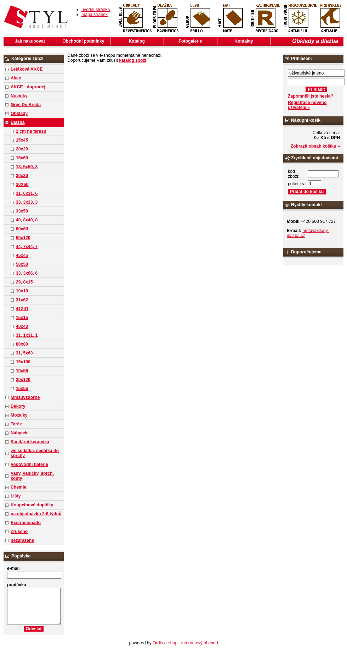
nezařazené (22, 540)
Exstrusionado (26, 522)
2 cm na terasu (31, 131)
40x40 (22, 326)
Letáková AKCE (27, 69)
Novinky (19, 95)
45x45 (22, 255)
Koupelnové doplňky (32, 504)
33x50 (22, 211)
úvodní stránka (95, 9)
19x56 (22, 370)
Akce (16, 78)
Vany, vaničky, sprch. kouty (32, 476)
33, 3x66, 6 (27, 273)
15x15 (22, 317)
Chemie (18, 487)
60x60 (22, 228)
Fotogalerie (190, 41)
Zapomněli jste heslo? (311, 96)
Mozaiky (19, 415)
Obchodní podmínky (83, 41)
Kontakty (243, 41)
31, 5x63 (24, 353)
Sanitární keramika (30, 441)
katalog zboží (132, 60)
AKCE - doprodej (28, 86)
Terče (16, 424)
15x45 (22, 140)
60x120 (23, 237)
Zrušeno (19, 531)
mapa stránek (94, 14)
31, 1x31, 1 (27, 335)
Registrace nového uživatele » (307, 105)
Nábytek (19, 432)
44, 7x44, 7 (27, 246)
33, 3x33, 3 (27, 202)
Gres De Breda (26, 104)
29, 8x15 (24, 282)
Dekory (18, 406)
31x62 (22, 299)
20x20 (22, 149)
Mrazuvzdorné (25, 397)
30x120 (23, 379)
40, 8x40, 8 (27, 220)
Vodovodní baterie (29, 464)
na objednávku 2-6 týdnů (36, 513)
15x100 (23, 361)
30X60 (22, 184)
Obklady (19, 113)
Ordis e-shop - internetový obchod (185, 642)
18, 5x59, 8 (27, 166)
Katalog (137, 41)
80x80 (22, 344)
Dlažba (17, 122)
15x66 (22, 388)
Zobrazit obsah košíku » (315, 146)
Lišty (16, 496)
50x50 (22, 264)
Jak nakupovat (30, 41)
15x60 (22, 157)
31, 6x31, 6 (27, 193)
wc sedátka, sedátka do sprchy (35, 453)
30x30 (22, 175)
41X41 (22, 308)
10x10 (22, 290)
